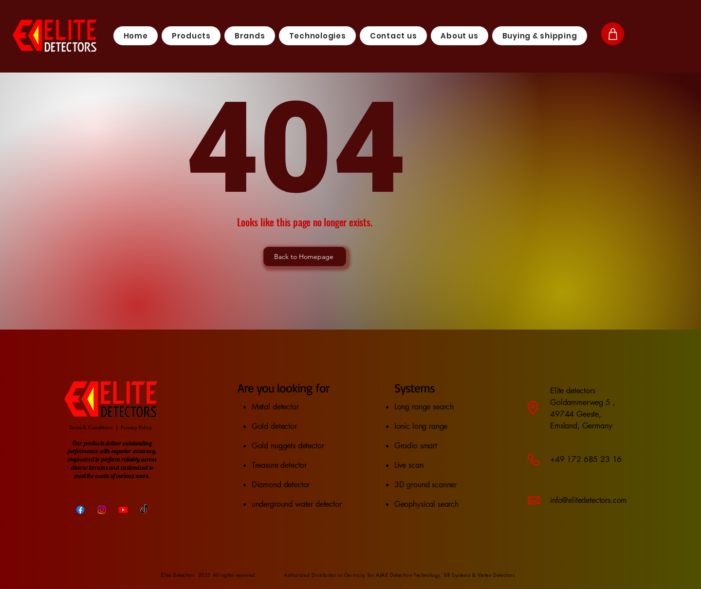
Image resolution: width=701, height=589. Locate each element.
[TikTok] (144, 509)
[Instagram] (101, 509)
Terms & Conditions (90, 427)
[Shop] (612, 33)
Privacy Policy (136, 427)
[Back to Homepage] (304, 256)
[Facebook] (80, 509)
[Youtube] (123, 509)
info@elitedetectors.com (588, 500)
